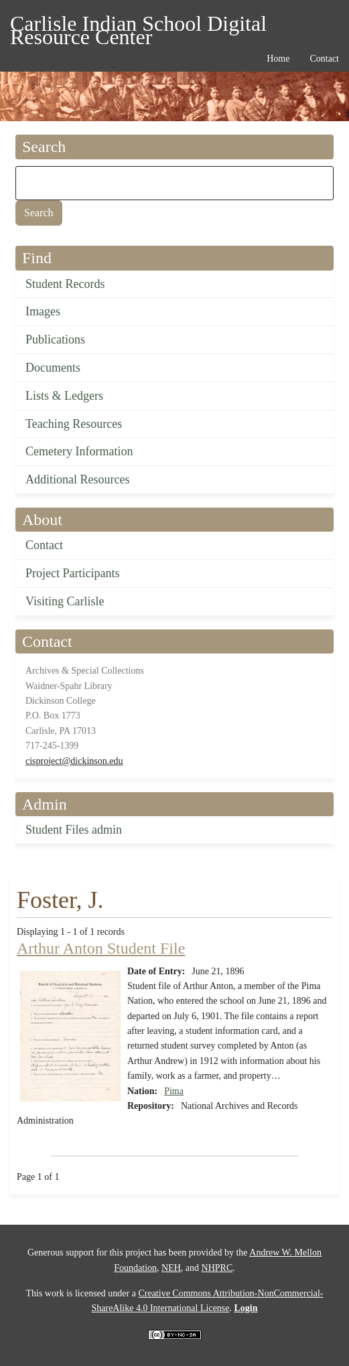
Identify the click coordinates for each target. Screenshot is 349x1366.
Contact (44, 545)
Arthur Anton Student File (101, 948)
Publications (55, 339)
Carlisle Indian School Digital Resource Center (138, 25)
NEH (171, 1268)
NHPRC (217, 1268)
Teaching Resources (73, 424)
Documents (52, 367)
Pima (174, 1091)
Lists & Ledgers (64, 395)
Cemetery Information (79, 451)
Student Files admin (73, 829)
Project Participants (72, 573)
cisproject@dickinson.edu (74, 761)
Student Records (65, 284)
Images (42, 311)
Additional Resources (77, 479)
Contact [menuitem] (324, 59)
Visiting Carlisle (64, 601)
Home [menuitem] (278, 59)
